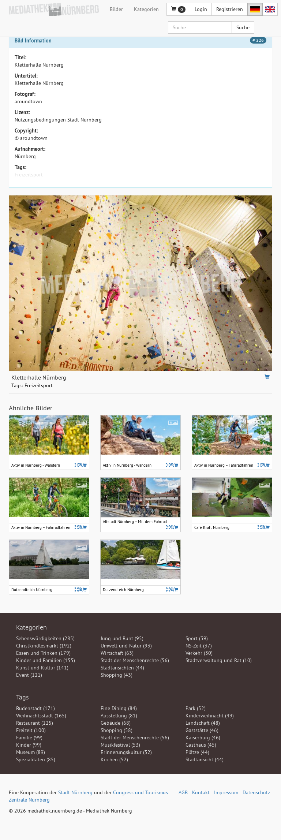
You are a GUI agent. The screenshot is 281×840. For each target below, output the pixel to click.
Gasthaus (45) (201, 745)
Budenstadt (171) (35, 708)
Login (201, 9)
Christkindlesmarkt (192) (43, 645)
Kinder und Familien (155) (45, 660)
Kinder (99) (28, 745)
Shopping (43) (116, 675)
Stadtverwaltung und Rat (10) (219, 660)
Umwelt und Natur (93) (126, 645)
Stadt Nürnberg (75, 792)
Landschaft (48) (203, 723)
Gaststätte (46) (202, 730)
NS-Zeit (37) (199, 645)
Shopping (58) (116, 730)
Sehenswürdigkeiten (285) (45, 638)
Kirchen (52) (114, 759)
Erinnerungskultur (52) (126, 752)
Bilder (116, 9)
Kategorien (146, 9)
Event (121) (29, 675)
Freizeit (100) (31, 730)
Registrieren (229, 9)
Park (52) (196, 708)
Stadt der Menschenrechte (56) (135, 660)
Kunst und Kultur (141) (42, 667)
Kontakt (201, 792)
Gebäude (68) (116, 723)
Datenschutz (256, 792)
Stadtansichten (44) (122, 667)
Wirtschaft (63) (117, 653)
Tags (22, 697)
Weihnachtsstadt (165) (41, 715)
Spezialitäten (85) (35, 759)
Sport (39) (197, 638)
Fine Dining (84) (119, 708)
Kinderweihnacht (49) (210, 715)
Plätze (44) (197, 752)
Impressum (226, 792)
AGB (183, 792)
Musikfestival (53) (120, 745)
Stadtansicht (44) (205, 759)
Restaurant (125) (34, 723)
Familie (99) (29, 737)
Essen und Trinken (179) (43, 653)
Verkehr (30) (199, 653)
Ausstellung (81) (119, 715)
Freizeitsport (29, 174)
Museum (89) (30, 752)
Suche (243, 27)
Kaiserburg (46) (203, 737)
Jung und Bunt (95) (122, 638)
